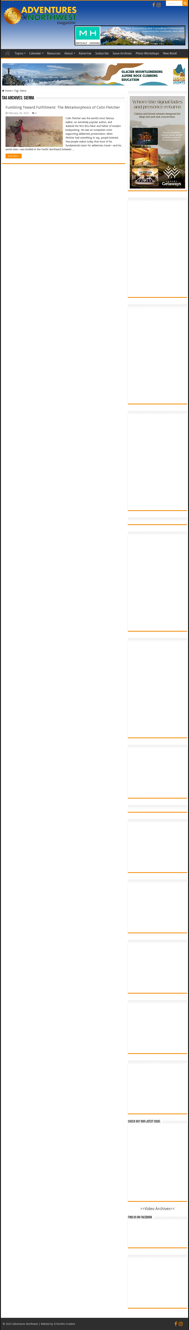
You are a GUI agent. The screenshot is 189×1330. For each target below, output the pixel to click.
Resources (53, 53)
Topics (19, 53)
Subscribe (102, 53)
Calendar (35, 53)
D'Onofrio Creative (64, 1323)
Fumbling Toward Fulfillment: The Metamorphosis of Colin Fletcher (63, 107)
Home (7, 53)
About (68, 53)
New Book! (170, 53)
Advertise (85, 53)
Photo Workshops (147, 53)
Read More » (13, 156)
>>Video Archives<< (157, 1208)
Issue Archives (122, 53)
